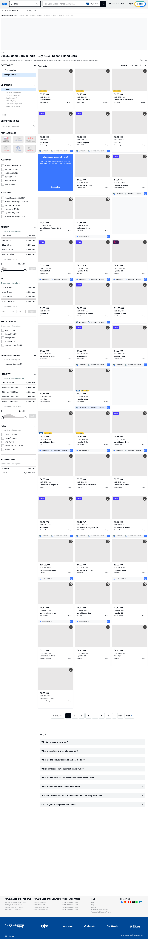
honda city (47, 15)
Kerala (11, 98)
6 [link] (101, 716)
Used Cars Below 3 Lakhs (70, 907)
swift (15, 15)
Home (3, 52)
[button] (37, 4)
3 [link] (81, 716)
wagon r (61, 15)
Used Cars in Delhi (39, 905)
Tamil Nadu (13, 95)
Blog (92, 902)
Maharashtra (13, 92)
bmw (67, 15)
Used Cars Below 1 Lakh (70, 902)
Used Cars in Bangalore (41, 909)
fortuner (39, 15)
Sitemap (93, 907)
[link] (18, 468)
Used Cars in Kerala (40, 902)
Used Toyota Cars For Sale (13, 909)
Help (92, 905)
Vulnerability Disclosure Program (101, 912)
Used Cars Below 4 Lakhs (70, 909)
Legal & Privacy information (99, 909)
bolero (54, 15)
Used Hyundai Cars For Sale (13, 905)
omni (72, 15)
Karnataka (13, 106)
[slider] (2, 270)
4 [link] (88, 716)
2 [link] (74, 716)
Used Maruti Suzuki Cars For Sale (15, 902)
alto (27, 15)
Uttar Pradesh (14, 104)
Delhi (11, 101)
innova (32, 15)
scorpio (21, 15)
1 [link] (68, 716)
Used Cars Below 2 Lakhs (70, 905)
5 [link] (95, 716)
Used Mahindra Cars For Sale (14, 907)
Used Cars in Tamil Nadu (41, 907)
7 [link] (108, 716)
